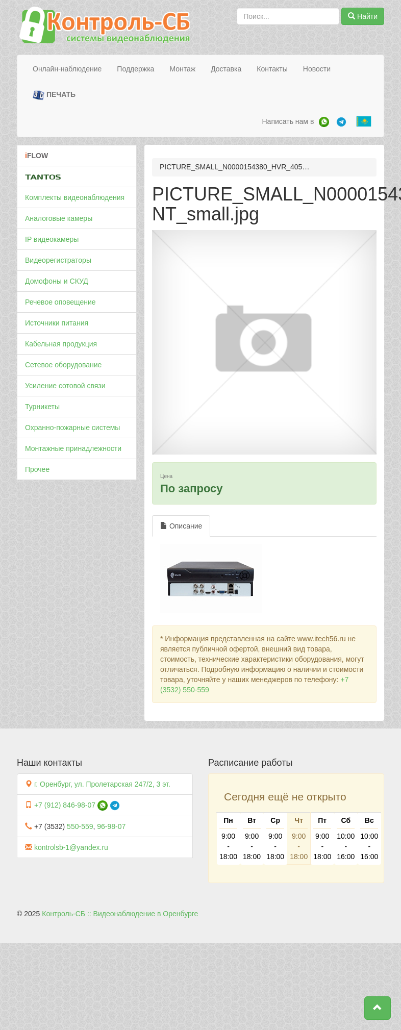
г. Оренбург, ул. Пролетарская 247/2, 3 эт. (102, 784)
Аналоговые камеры (58, 218)
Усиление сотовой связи (65, 386)
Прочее (37, 469)
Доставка (226, 69)
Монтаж (182, 69)
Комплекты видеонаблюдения (74, 197)
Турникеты (42, 407)
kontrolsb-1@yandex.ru (71, 847)
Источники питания (56, 323)
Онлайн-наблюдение (67, 69)
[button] (377, 1008)
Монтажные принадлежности (73, 448)
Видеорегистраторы (58, 260)
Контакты (272, 69)
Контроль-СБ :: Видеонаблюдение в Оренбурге (120, 914)
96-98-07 (111, 826)
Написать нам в (288, 121)
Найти (363, 16)
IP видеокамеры (52, 239)
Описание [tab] (181, 526)
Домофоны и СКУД (56, 281)
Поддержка (135, 69)
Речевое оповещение (60, 302)
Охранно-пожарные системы (72, 427)
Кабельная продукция (61, 344)
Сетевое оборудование (63, 365)
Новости (317, 69)
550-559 (80, 826)
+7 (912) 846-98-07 (64, 805)
